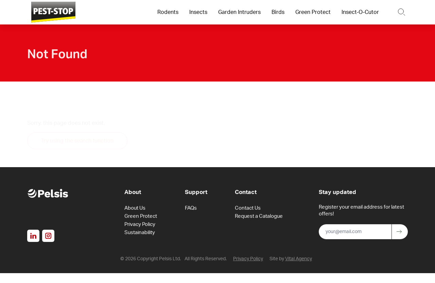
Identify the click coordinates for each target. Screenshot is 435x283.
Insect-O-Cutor (360, 12)
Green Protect (313, 12)
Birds (278, 12)
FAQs (191, 208)
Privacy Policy (139, 225)
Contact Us (248, 208)
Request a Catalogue (259, 216)
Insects (198, 12)
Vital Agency (298, 259)
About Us (134, 208)
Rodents (167, 12)
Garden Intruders (239, 12)
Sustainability (139, 233)
